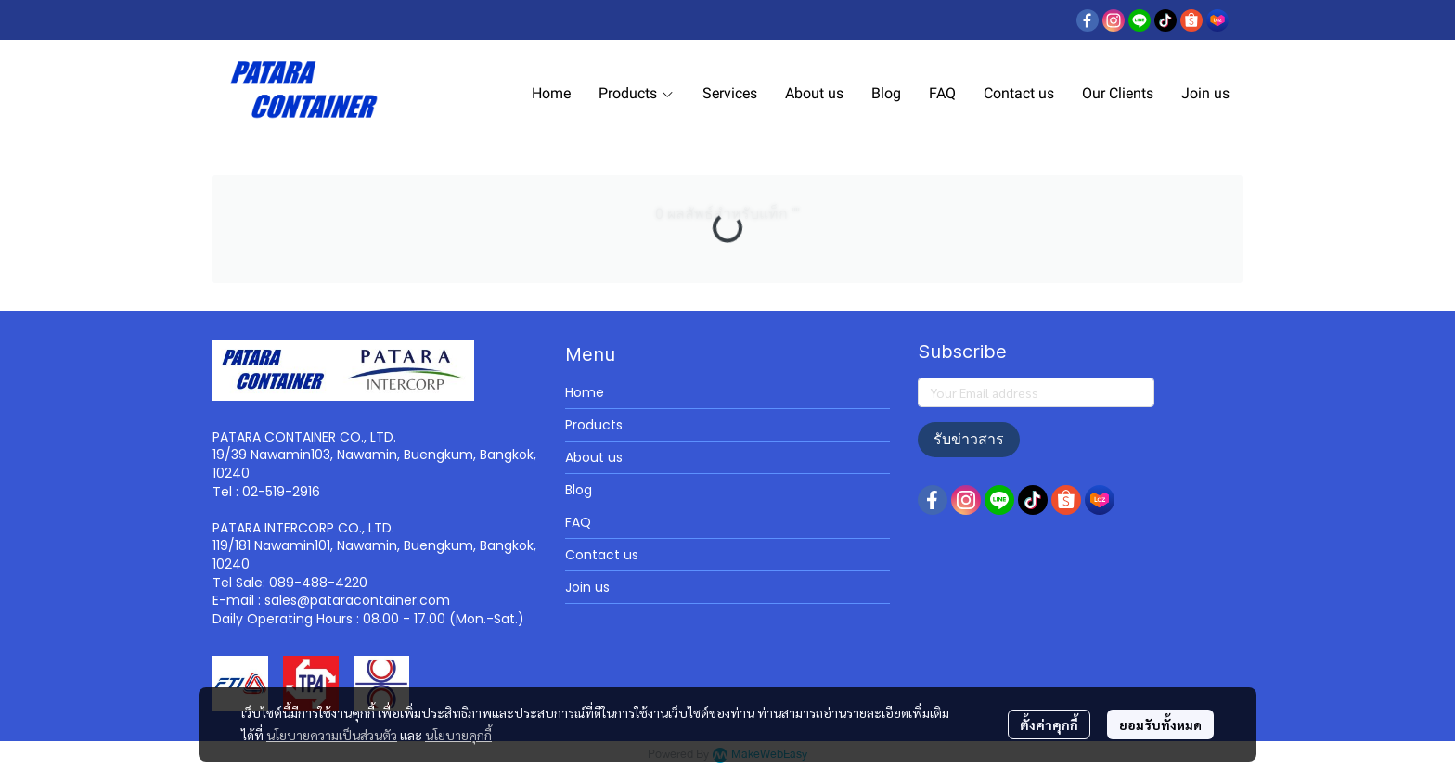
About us (594, 457)
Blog (578, 490)
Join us (587, 587)
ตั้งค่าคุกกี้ (1049, 724)
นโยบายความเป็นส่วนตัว (331, 734)
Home (584, 392)
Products (594, 425)
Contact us (601, 554)
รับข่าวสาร (969, 439)
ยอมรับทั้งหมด (1160, 724)
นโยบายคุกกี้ (458, 734)
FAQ (578, 522)
